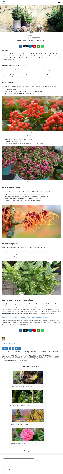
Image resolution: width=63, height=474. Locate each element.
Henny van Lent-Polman (31, 35)
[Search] (37, 460)
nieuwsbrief (50, 322)
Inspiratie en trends (36, 37)
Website (4, 348)
